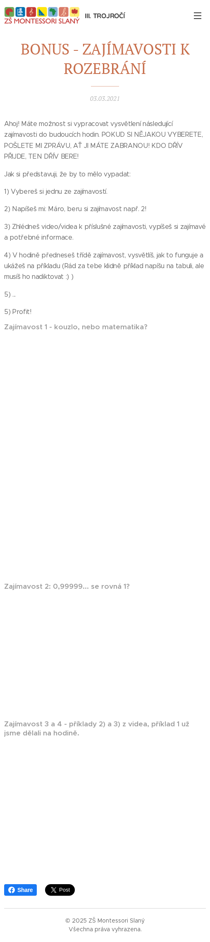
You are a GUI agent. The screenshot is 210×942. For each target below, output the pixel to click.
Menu (197, 15)
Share (20, 890)
